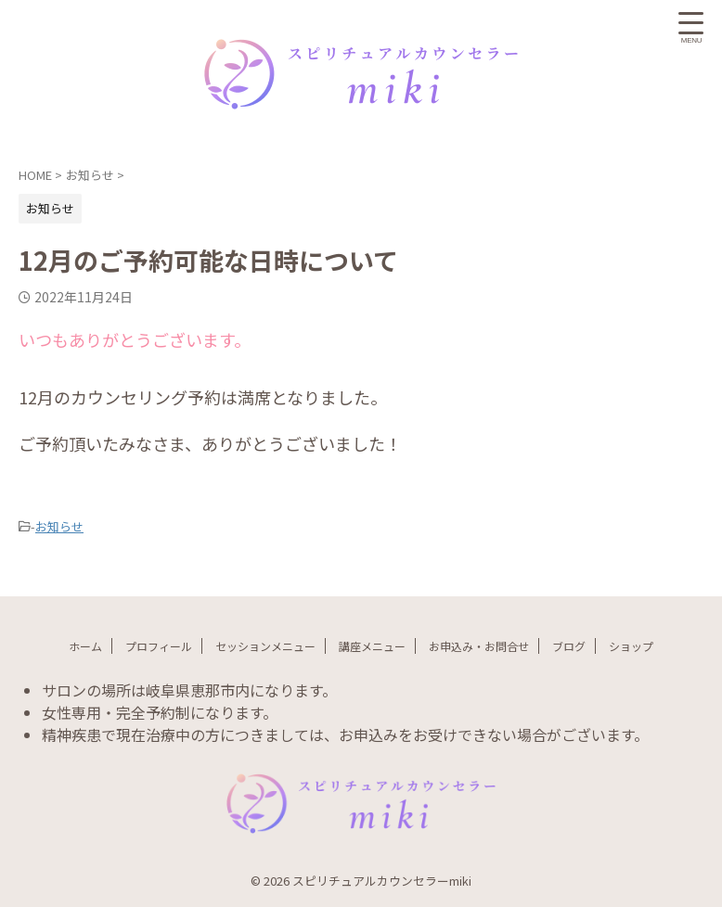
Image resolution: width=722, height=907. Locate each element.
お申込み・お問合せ (479, 646)
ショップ (631, 646)
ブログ (569, 646)
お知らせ (59, 526)
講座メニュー (372, 646)
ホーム (85, 646)
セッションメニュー (265, 646)
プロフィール (158, 646)
